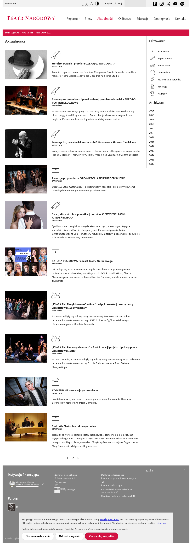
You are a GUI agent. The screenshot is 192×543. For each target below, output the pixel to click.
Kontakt (180, 19)
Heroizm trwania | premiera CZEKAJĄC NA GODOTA (83, 63)
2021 (152, 133)
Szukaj (118, 3)
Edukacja (143, 19)
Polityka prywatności (64, 478)
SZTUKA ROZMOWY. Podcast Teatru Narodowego (82, 261)
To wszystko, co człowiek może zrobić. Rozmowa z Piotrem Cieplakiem (94, 142)
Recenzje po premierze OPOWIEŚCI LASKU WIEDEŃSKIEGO (88, 178)
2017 (152, 151)
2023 (152, 124)
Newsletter (10, 4)
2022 (152, 128)
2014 (152, 164)
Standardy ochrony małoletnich (117, 496)
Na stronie (159, 51)
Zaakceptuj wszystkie (101, 536)
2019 (152, 142)
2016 (152, 155)
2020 (152, 137)
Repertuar (73, 19)
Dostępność (162, 19)
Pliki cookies (60, 482)
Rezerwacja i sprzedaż (165, 79)
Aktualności (105, 19)
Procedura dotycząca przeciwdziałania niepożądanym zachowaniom (117, 489)
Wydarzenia (159, 65)
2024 (152, 120)
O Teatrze (124, 19)
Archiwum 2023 (44, 33)
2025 (152, 115)
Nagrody (158, 93)
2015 (152, 160)
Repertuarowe (160, 58)
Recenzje (158, 86)
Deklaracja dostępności (112, 475)
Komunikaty (159, 72)
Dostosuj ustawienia (38, 536)
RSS (56, 485)
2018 (152, 146)
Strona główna (12, 33)
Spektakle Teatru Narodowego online (74, 426)
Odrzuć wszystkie (69, 536)
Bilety (88, 19)
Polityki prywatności (109, 519)
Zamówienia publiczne (65, 475)
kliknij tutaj (161, 523)
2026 (152, 111)
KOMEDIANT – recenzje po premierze (75, 390)
